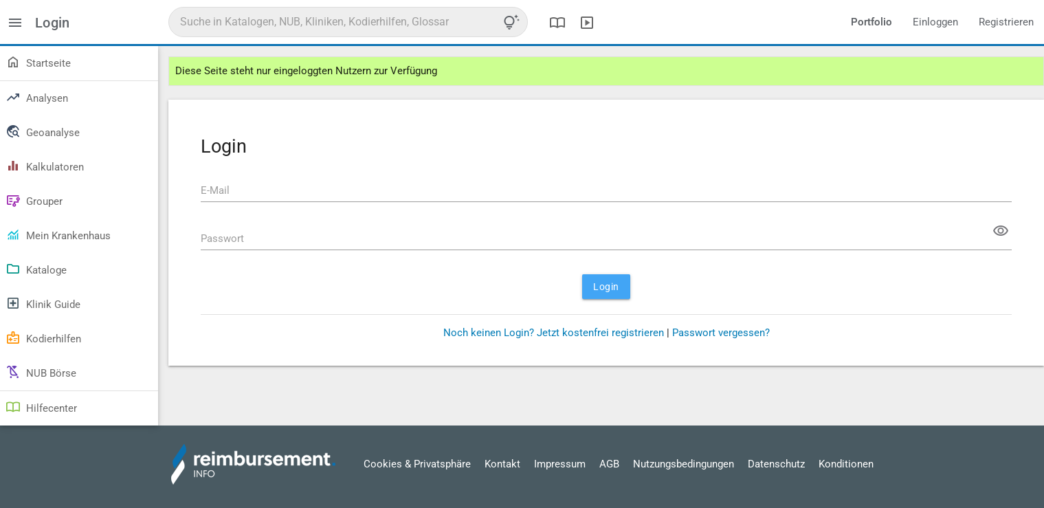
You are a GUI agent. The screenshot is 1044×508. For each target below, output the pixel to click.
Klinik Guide (42, 303)
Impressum (560, 464)
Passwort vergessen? (721, 333)
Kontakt (502, 464)
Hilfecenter (41, 407)
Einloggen (935, 22)
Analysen (36, 96)
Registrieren (1006, 22)
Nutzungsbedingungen (683, 464)
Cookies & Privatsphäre (417, 464)
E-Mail (215, 190)
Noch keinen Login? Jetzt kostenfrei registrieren (553, 333)
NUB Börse (40, 371)
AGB (609, 464)
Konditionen (846, 464)
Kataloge (36, 268)
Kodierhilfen (43, 337)
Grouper (34, 200)
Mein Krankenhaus (58, 234)
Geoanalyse (42, 131)
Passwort (222, 238)
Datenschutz (776, 464)
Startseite (38, 61)
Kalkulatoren (44, 165)
